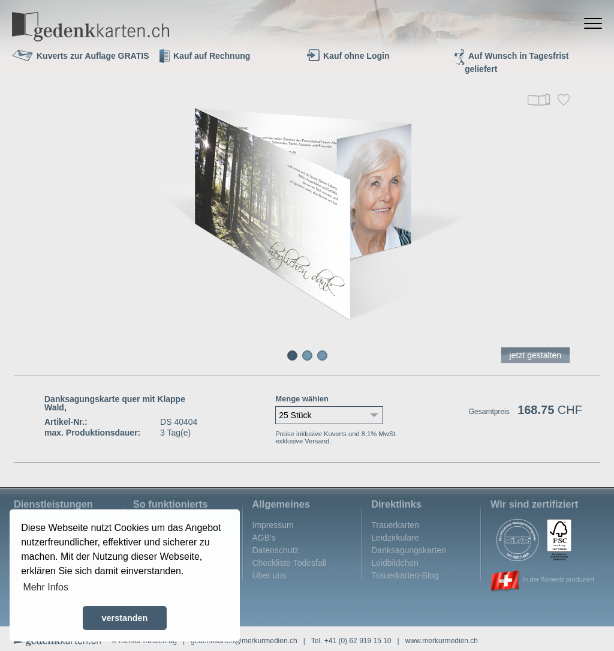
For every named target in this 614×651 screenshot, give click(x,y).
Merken (563, 100)
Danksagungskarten (408, 550)
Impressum (273, 525)
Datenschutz (275, 550)
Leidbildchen (395, 563)
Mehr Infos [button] (45, 587)
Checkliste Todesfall (289, 563)
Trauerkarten (395, 525)
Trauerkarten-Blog (404, 575)
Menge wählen (302, 398)
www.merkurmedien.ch (441, 641)
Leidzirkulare (395, 537)
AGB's (264, 537)
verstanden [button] (125, 618)
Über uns (269, 575)
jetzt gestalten (535, 355)
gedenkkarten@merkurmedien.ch (244, 641)
